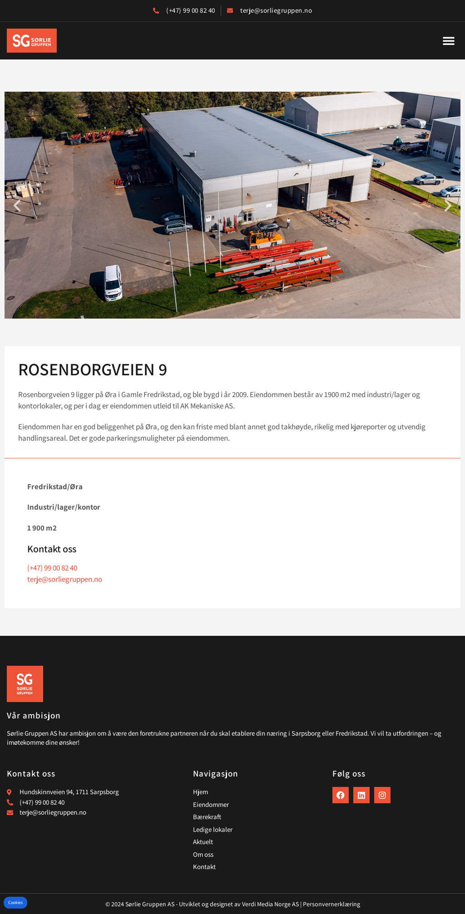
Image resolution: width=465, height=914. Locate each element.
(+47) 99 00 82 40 (52, 568)
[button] (448, 40)
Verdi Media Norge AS (270, 904)
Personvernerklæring (331, 904)
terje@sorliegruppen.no (64, 579)
